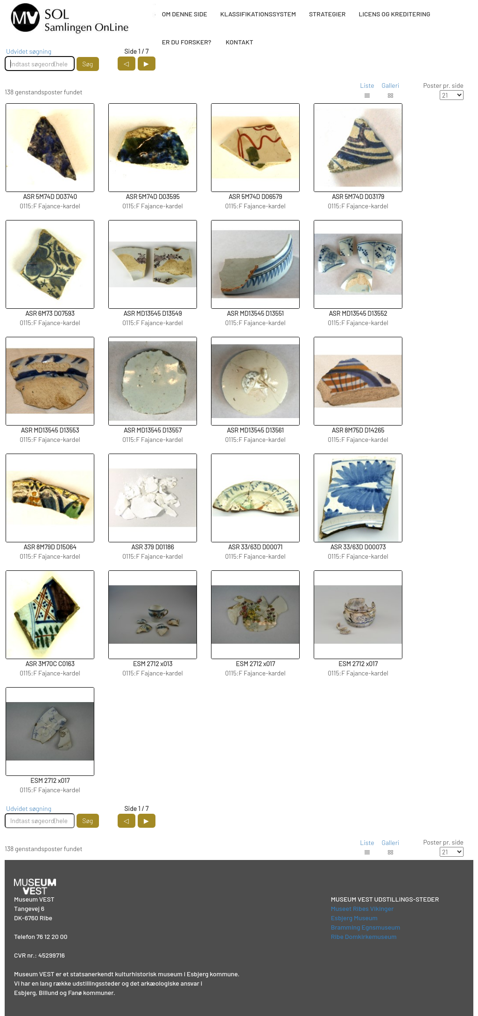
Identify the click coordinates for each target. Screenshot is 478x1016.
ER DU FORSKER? (186, 42)
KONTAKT (239, 42)
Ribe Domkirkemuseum (364, 936)
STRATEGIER (327, 14)
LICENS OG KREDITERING (394, 14)
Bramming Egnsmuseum (366, 927)
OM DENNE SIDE (184, 14)
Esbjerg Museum (354, 918)
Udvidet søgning (28, 51)
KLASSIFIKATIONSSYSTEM (258, 14)
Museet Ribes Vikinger (362, 908)
